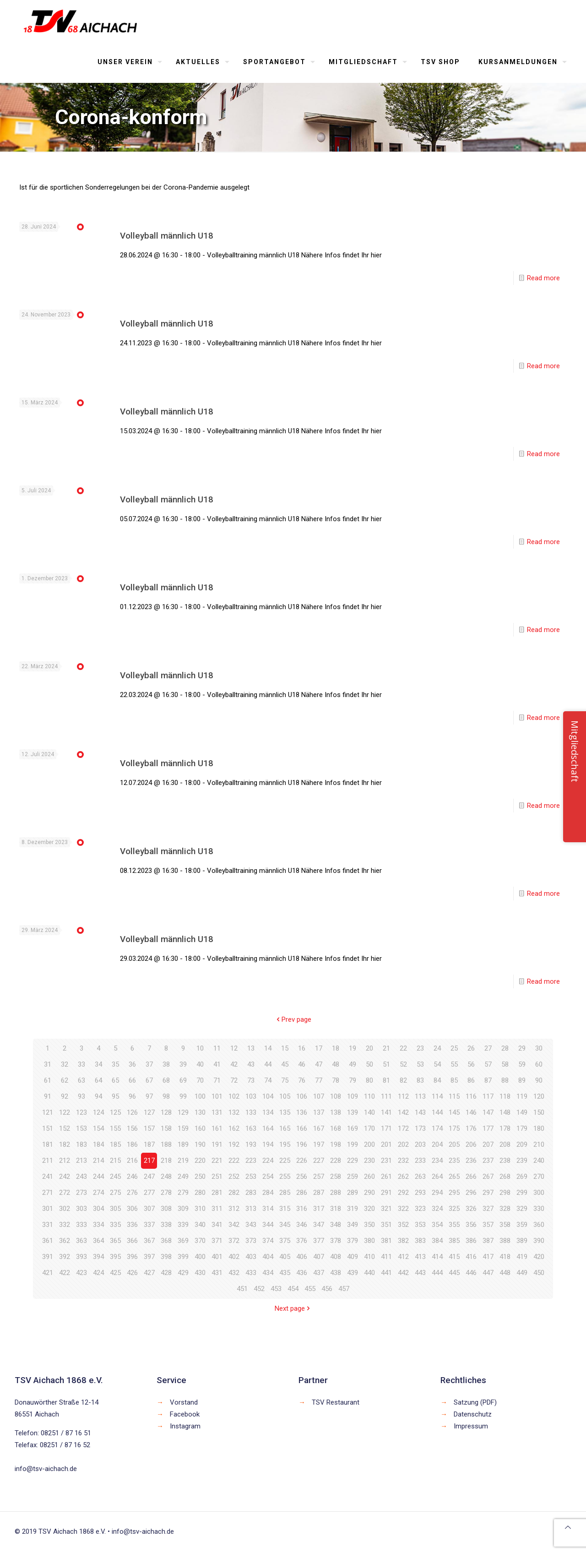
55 (454, 1064)
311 (217, 1208)
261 (386, 1176)
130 (200, 1112)
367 (149, 1241)
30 (539, 1048)
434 (267, 1273)
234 (437, 1160)
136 (301, 1112)
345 (284, 1225)
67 (149, 1080)
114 (437, 1096)
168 (335, 1128)
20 (369, 1048)
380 (369, 1241)
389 (521, 1241)
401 (217, 1257)
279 (183, 1192)
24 (437, 1048)
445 (454, 1273)
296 (471, 1192)
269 (521, 1176)
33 (81, 1064)
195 (284, 1144)
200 (369, 1144)
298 (504, 1192)
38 (166, 1064)
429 (183, 1273)
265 (454, 1176)
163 (250, 1128)
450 (538, 1273)
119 (521, 1096)
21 (386, 1048)
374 (267, 1241)
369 (183, 1241)
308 (166, 1208)
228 (335, 1160)
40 (200, 1064)
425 (115, 1273)
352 (403, 1225)
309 (183, 1208)
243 (81, 1176)
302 (64, 1208)
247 (149, 1176)
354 (437, 1225)
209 (521, 1144)
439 (352, 1273)
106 (301, 1096)
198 (335, 1144)
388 (504, 1241)
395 (115, 1257)
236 (471, 1160)
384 (437, 1241)
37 (149, 1064)
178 (504, 1128)
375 (284, 1241)
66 (132, 1080)
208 (504, 1144)
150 (538, 1112)
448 (504, 1273)
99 (183, 1096)
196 (301, 1144)
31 (47, 1064)
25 (454, 1048)
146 (471, 1112)
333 (81, 1225)
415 (454, 1257)
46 (301, 1064)
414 (437, 1257)
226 (301, 1160)
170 (369, 1128)
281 (217, 1192)
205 (454, 1144)
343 (250, 1225)
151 (47, 1128)
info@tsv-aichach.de (46, 1469)
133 (250, 1112)
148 (504, 1112)
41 (217, 1064)
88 (505, 1080)
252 (233, 1176)
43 (251, 1064)
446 (471, 1273)
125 (115, 1112)
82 (403, 1080)
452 (259, 1289)
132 (233, 1112)
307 (149, 1208)
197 (318, 1144)
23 (420, 1048)
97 (149, 1096)
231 (386, 1160)
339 (183, 1225)
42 (234, 1064)
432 (233, 1273)
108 (335, 1096)
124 (98, 1112)
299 (521, 1192)
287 (318, 1192)
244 (98, 1176)
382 (403, 1241)
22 (403, 1048)
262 (403, 1176)
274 (98, 1192)
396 (132, 1257)
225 (284, 1160)
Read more (543, 278)
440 (369, 1273)
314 (267, 1208)
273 (81, 1192)
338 (166, 1225)
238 (504, 1160)
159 (183, 1128)
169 (352, 1128)
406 (301, 1257)
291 (386, 1192)
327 (488, 1208)
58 (505, 1064)
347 (318, 1225)
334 (98, 1225)
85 (454, 1080)
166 (301, 1128)
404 (267, 1257)
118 (504, 1096)
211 (47, 1160)
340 (200, 1225)
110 (369, 1096)
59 (522, 1064)
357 (488, 1225)
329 (521, 1208)
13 (251, 1048)
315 (284, 1208)
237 (488, 1160)
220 (200, 1160)
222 (233, 1160)
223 (250, 1160)
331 (47, 1225)
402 (233, 1257)
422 (64, 1273)
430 (200, 1273)
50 (369, 1064)
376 (301, 1241)
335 (115, 1225)
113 (420, 1096)
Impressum (471, 1426)
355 (454, 1225)
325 (454, 1208)
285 (284, 1192)
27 (488, 1048)
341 (217, 1225)
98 (166, 1096)
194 (267, 1144)
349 (352, 1225)
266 (471, 1176)
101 (217, 1096)
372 (233, 1241)
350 (369, 1225)
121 (47, 1112)
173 (420, 1128)
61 (47, 1080)
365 (115, 1241)
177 (488, 1128)
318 (335, 1208)
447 (488, 1273)
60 (539, 1064)
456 (326, 1289)
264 (437, 1176)
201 (386, 1144)
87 (488, 1080)
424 (98, 1273)
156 (132, 1128)
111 (386, 1096)
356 (471, 1225)
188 (166, 1144)
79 (352, 1080)
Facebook (185, 1414)
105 (284, 1096)
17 (318, 1048)
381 (386, 1241)
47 (318, 1064)
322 (403, 1208)
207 (488, 1144)
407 (318, 1257)
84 (437, 1080)
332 (64, 1225)
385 (454, 1241)
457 (343, 1289)
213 (81, 1160)
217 (149, 1160)
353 (420, 1225)
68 (166, 1080)
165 (284, 1128)
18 (335, 1048)
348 (335, 1225)
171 (386, 1128)
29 (522, 1048)
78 (335, 1080)
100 (200, 1096)
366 (132, 1241)
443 (420, 1273)
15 (284, 1048)
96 (132, 1096)
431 (217, 1273)
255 (284, 1176)
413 (420, 1257)
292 (403, 1192)
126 (132, 1112)
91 (47, 1096)
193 (250, 1144)
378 (335, 1241)
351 (386, 1225)
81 (386, 1080)
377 (318, 1241)
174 (437, 1128)
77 (318, 1080)
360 (538, 1225)
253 (250, 1176)
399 (183, 1257)
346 (301, 1225)
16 (301, 1048)
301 (47, 1208)
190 (200, 1144)
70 (200, 1080)
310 (200, 1208)
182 (64, 1144)
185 (115, 1144)
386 (471, 1241)
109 (352, 1096)
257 (318, 1176)
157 (149, 1128)
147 (488, 1112)
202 (403, 1144)
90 (539, 1080)
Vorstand (184, 1402)
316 (301, 1208)
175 (454, 1128)
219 (183, 1160)
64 (98, 1080)
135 (284, 1112)
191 (217, 1144)
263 (420, 1176)
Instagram (185, 1426)
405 (284, 1257)
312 (233, 1208)
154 (98, 1128)
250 (200, 1176)
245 (115, 1176)
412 (403, 1257)
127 (149, 1112)
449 (521, 1273)
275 (115, 1192)
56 (471, 1064)
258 (335, 1176)
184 (98, 1144)
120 (538, 1096)
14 (267, 1048)
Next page (293, 1308)
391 (47, 1257)
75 (284, 1080)
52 (403, 1064)
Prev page (293, 1019)
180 (538, 1128)
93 (81, 1096)
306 (132, 1208)
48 (335, 1064)
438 (335, 1273)
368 (166, 1241)
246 (132, 1176)
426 (132, 1273)
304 (98, 1208)
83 (420, 1080)
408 (335, 1257)
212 (64, 1160)
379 (352, 1241)
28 (505, 1048)
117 (488, 1096)
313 (250, 1208)
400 (200, 1257)
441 (386, 1273)
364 (98, 1241)
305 (115, 1208)
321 (386, 1208)
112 (403, 1096)
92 (64, 1096)
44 (267, 1064)
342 (233, 1225)
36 (132, 1064)
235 (454, 1160)
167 (318, 1128)
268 (504, 1176)
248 (166, 1176)
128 (166, 1112)
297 (488, 1192)
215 (115, 1160)
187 (149, 1144)
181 (47, 1144)
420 (538, 1257)
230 (369, 1160)
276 (132, 1192)
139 (352, 1112)
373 (250, 1241)
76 (301, 1080)
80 (369, 1080)
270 (538, 1176)
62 (64, 1080)
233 (420, 1160)
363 (81, 1241)
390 (538, 1241)
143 (420, 1112)
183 (81, 1144)
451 (242, 1289)
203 (420, 1144)
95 (115, 1096)
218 (166, 1160)
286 (301, 1192)
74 (267, 1080)
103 (250, 1096)
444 (437, 1273)
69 (183, 1080)
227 (318, 1160)
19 (352, 1048)
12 (234, 1048)
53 (420, 1064)
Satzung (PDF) (475, 1402)
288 (335, 1192)
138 (335, 1112)
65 (115, 1080)
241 (47, 1176)
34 (98, 1064)
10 (200, 1048)
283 (250, 1192)
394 (98, 1257)
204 (437, 1144)
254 (267, 1176)
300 (538, 1192)
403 (250, 1257)
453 (276, 1289)
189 (183, 1144)
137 (318, 1112)
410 (369, 1257)
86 (471, 1080)
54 (437, 1064)
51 (386, 1064)
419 (521, 1257)
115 (454, 1096)
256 (301, 1176)
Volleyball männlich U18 (166, 235)
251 (217, 1176)
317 (318, 1208)
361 (47, 1241)
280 (200, 1192)
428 (166, 1273)
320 (369, 1208)
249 (183, 1176)
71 (217, 1080)
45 (284, 1064)
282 (233, 1192)
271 (47, 1192)
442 (403, 1273)
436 (301, 1273)
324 (437, 1208)
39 (183, 1064)
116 (471, 1096)
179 (521, 1128)
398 (166, 1257)
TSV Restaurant (335, 1402)
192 (233, 1144)
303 (81, 1208)
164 (267, 1128)
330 (538, 1208)
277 (149, 1192)
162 (233, 1128)
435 (284, 1273)
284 (267, 1192)
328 (504, 1208)
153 (81, 1128)
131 (217, 1112)
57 (488, 1064)
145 (454, 1112)
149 (521, 1112)
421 (47, 1273)
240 (538, 1160)
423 (81, 1273)
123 (81, 1112)
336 (132, 1225)
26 (471, 1048)
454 (293, 1289)
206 (471, 1144)
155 (115, 1128)
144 (437, 1112)
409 (352, 1257)
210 (538, 1144)
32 (64, 1064)
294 (437, 1192)
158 (166, 1128)
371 (217, 1241)
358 (504, 1225)
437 (318, 1273)
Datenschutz (473, 1414)
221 (217, 1160)
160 (200, 1128)
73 (251, 1080)
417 (488, 1257)
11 (217, 1048)
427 (149, 1273)
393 (81, 1257)
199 (352, 1144)
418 (504, 1257)
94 (98, 1096)
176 (471, 1128)
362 (64, 1241)
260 (369, 1176)
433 (250, 1273)
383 (420, 1241)
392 (64, 1257)
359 (521, 1225)
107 (318, 1096)
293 (420, 1192)
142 (403, 1112)
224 (267, 1160)
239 (521, 1160)
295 (454, 1192)
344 (267, 1225)
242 (64, 1176)
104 (267, 1096)
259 (352, 1176)
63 (81, 1080)
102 (233, 1096)
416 (471, 1257)
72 (234, 1080)
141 (386, 1112)
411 (386, 1257)
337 (149, 1225)
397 (149, 1257)
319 (352, 1208)
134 (267, 1112)
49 (352, 1064)
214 (98, 1160)
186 (132, 1144)
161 (217, 1128)
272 (64, 1192)
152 (64, 1128)
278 (166, 1192)
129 (183, 1112)
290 (369, 1192)
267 (488, 1176)
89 (522, 1080)
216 (132, 1160)
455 (309, 1289)
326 (471, 1208)
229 (352, 1160)
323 (420, 1208)
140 (369, 1112)
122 (64, 1112)
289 (352, 1192)
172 (403, 1128)
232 (403, 1160)
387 (488, 1241)
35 (115, 1064)
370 (200, 1241)
